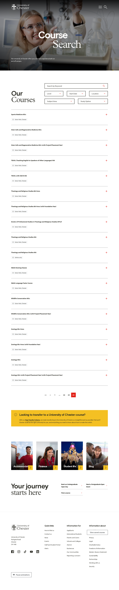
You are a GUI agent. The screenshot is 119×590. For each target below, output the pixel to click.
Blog (91, 466)
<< (45, 395)
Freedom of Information (97, 548)
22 (64, 395)
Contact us (48, 534)
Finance (43, 466)
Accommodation (22, 466)
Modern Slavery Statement (98, 552)
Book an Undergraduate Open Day (72, 485)
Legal (91, 541)
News (46, 538)
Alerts (46, 548)
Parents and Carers (73, 538)
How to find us (49, 530)
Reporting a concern (73, 556)
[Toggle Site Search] (105, 7)
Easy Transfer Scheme (32, 420)
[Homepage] (20, 7)
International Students (74, 534)
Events (47, 541)
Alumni (69, 545)
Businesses (70, 548)
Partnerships (93, 559)
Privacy (91, 538)
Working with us (94, 563)
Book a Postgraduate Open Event (97, 485)
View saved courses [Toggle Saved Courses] (97, 532)
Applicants (70, 530)
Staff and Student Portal (52, 545)
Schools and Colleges (74, 541)
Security (91, 566)
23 (69, 395)
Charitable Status (94, 545)
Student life (70, 466)
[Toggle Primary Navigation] (100, 7)
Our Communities (73, 552)
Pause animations (21, 574)
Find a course (72, 493)
